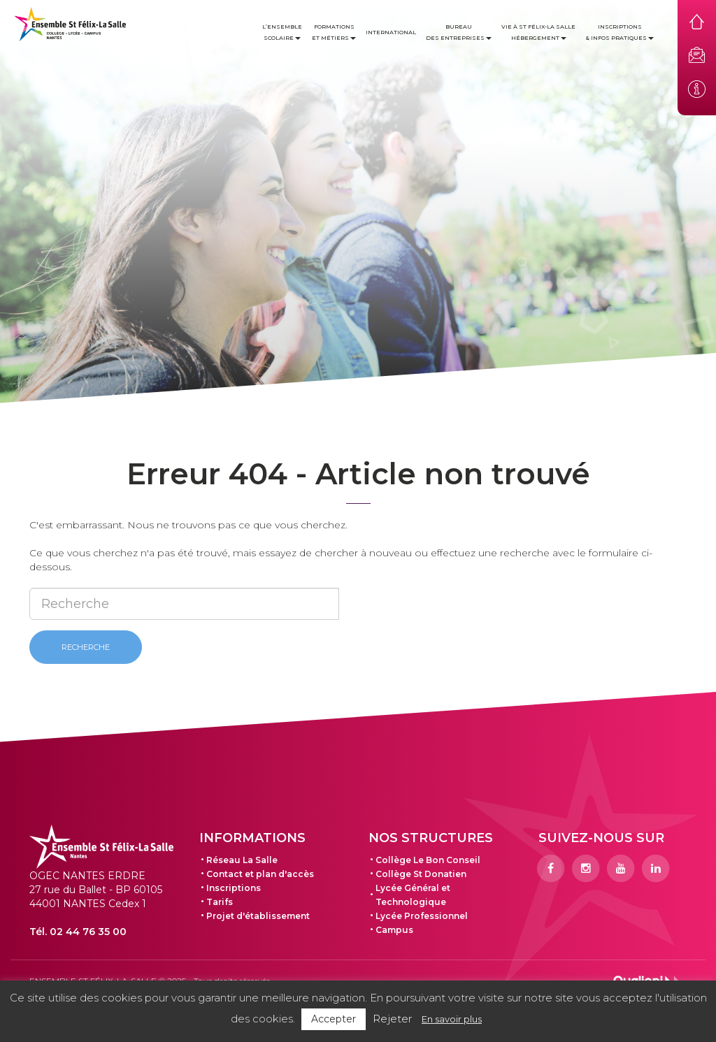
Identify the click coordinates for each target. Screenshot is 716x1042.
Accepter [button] (333, 1019)
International (391, 32)
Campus (394, 930)
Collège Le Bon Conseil (427, 860)
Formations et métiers (334, 32)
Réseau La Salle (242, 860)
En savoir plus (452, 1019)
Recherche (86, 647)
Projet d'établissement (258, 916)
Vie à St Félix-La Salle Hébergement (538, 32)
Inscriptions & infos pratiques (619, 32)
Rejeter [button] (392, 1018)
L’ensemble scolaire (282, 32)
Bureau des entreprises (459, 32)
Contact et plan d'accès (260, 874)
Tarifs (219, 902)
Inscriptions (233, 888)
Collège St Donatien (420, 874)
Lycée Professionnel (421, 916)
